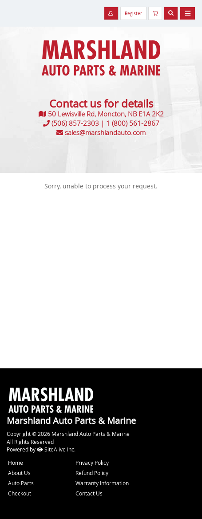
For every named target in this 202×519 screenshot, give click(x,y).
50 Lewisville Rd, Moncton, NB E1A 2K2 (106, 113)
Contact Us (89, 493)
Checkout (19, 493)
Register (133, 13)
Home (15, 462)
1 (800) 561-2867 (132, 123)
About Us (19, 472)
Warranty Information (102, 483)
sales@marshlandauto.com (105, 132)
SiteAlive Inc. (56, 449)
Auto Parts (21, 483)
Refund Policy (91, 472)
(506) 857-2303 (75, 123)
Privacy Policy (92, 462)
